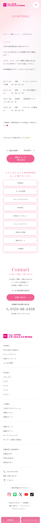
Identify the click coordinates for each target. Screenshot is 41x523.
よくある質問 (26, 191)
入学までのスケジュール (12, 408)
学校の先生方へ (9, 458)
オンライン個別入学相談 (12, 440)
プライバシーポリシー (19, 508)
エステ (5, 381)
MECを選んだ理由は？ (11, 350)
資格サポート (26, 240)
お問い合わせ (13, 505)
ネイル (5, 386)
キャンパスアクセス (25, 199)
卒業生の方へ (8, 454)
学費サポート (8, 417)
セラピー (6, 394)
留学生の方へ (8, 462)
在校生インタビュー (25, 216)
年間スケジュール (9, 358)
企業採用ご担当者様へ (11, 449)
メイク (5, 390)
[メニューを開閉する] (36, 5)
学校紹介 (27, 183)
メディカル (7, 377)
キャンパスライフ (25, 224)
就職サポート (8, 431)
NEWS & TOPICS (14, 502)
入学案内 (27, 249)
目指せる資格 (26, 232)
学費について (8, 413)
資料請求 (26, 502)
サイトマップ (25, 505)
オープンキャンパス (10, 435)
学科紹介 (27, 207)
